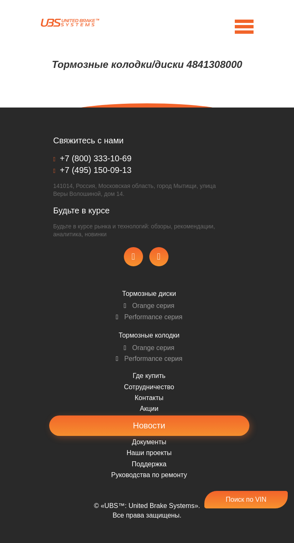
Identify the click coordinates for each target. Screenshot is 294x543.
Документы (149, 441)
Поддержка (149, 464)
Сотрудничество (149, 386)
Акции (149, 408)
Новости (149, 425)
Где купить (149, 375)
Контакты (149, 397)
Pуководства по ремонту (149, 474)
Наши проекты (148, 452)
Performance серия (149, 316)
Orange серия (149, 305)
